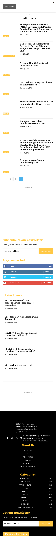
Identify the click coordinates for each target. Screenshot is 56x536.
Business (6, 75)
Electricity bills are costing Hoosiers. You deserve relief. (20, 350)
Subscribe (46, 251)
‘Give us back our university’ (19, 365)
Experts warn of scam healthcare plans (32, 161)
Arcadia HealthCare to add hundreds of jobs (34, 64)
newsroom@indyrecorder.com (28, 429)
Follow (48, 272)
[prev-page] (5, 179)
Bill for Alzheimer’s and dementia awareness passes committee (19, 302)
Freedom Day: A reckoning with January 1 (21, 318)
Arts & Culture (8, 56)
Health (5, 36)
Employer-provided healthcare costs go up (32, 122)
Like (50, 266)
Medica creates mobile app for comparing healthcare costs (36, 102)
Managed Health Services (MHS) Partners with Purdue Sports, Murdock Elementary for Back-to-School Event (36, 28)
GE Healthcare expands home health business (36, 83)
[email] (21, 251)
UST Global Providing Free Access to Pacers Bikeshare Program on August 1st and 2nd (35, 47)
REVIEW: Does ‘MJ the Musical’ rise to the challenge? (21, 334)
